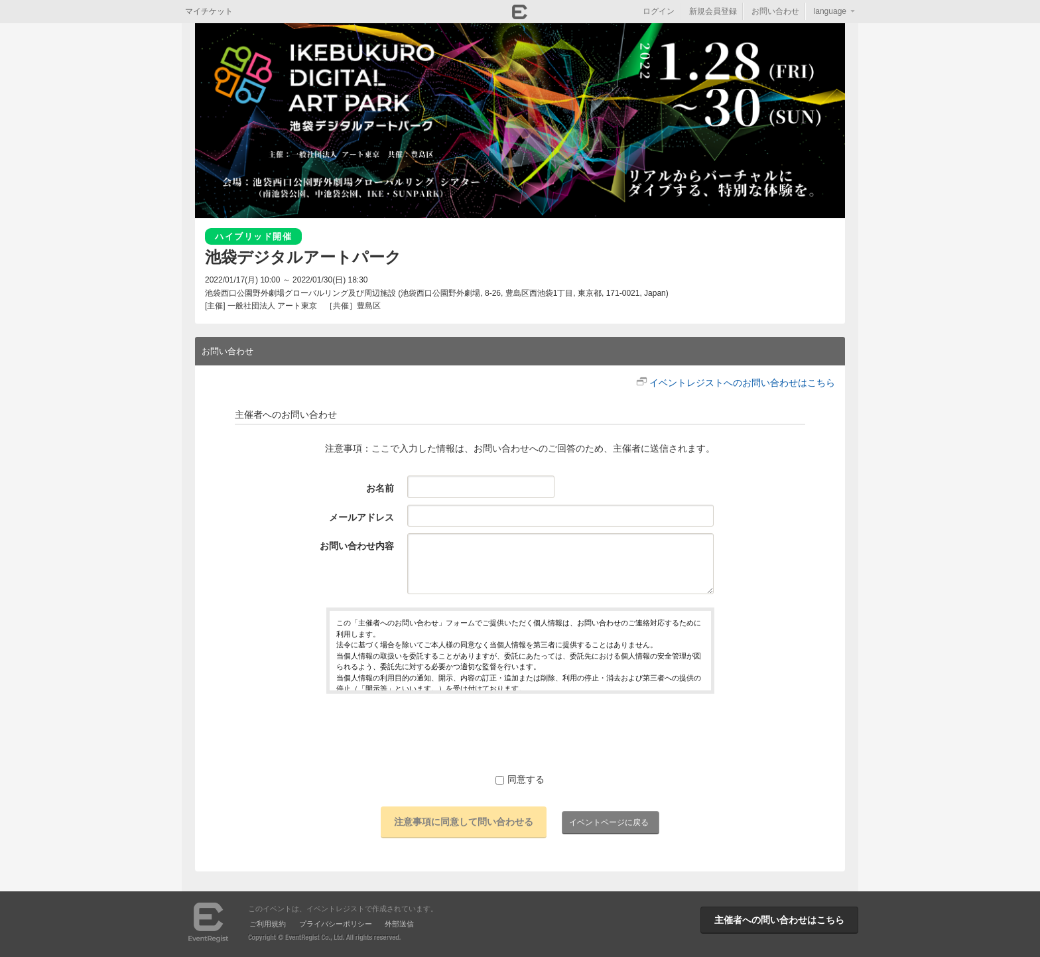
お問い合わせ (775, 11)
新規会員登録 (713, 11)
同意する (520, 779)
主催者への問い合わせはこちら (779, 920)
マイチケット (209, 11)
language (830, 11)
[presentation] (520, 733)
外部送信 (399, 924)
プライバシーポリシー (335, 924)
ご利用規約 (267, 924)
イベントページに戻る (609, 822)
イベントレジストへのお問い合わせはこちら (742, 382)
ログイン (659, 11)
